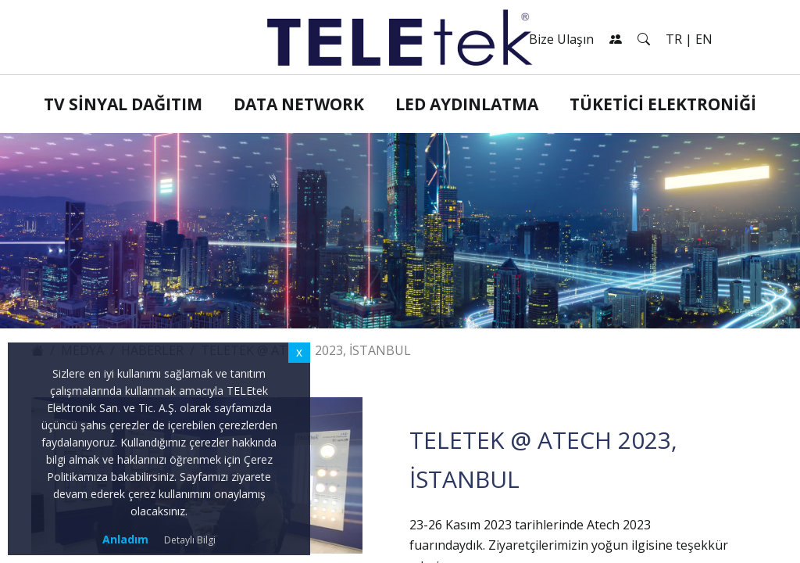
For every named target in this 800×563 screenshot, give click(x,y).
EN (703, 39)
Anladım (125, 539)
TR (674, 39)
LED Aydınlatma (466, 104)
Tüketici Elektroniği (663, 104)
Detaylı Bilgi (190, 540)
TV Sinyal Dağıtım (123, 104)
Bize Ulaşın (561, 39)
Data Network (299, 104)
